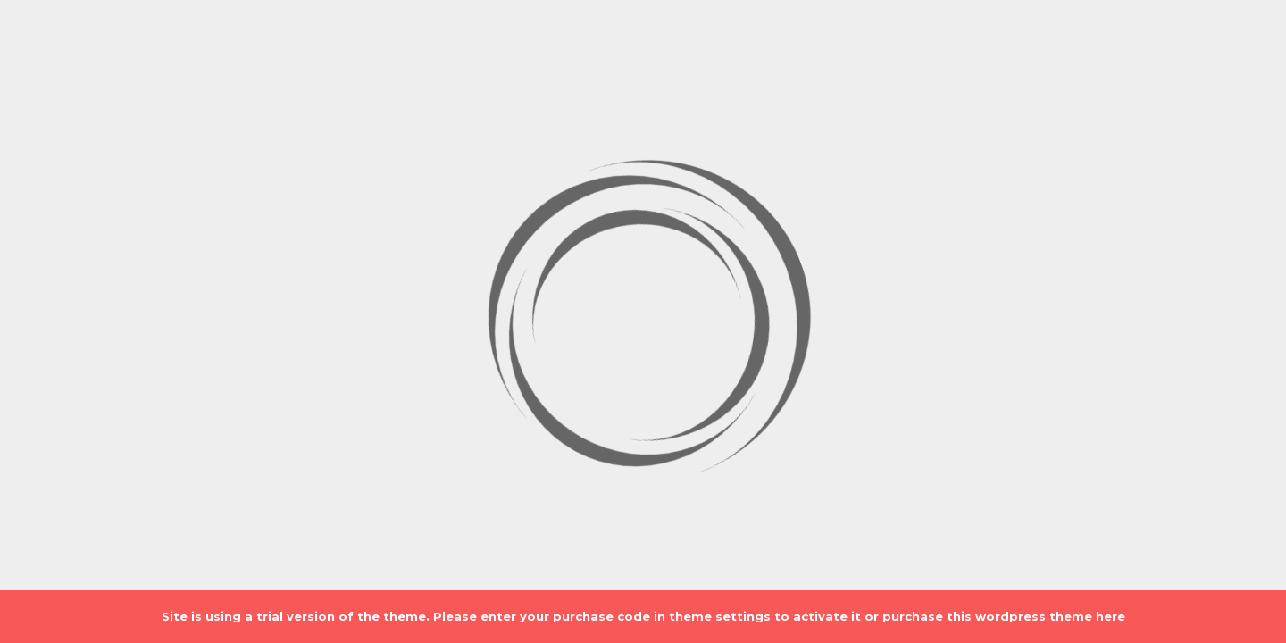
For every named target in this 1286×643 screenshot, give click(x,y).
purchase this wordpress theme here (1003, 616)
